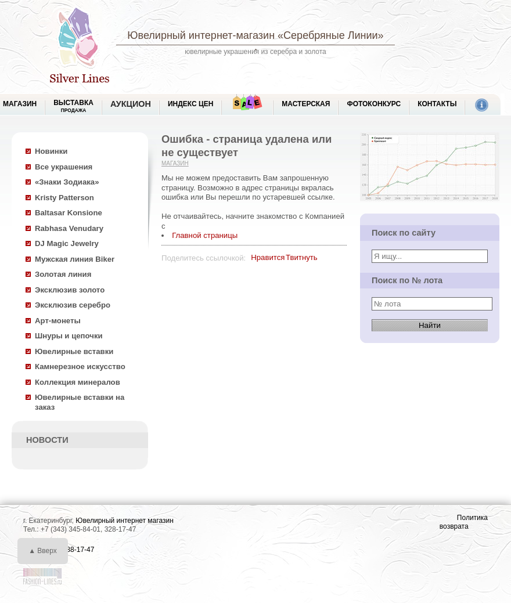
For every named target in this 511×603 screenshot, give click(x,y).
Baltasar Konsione (68, 212)
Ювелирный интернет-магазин (201, 35)
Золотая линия (63, 274)
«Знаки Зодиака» (67, 182)
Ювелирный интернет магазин (124, 521)
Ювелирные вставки (74, 351)
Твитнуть (302, 257)
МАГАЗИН (20, 104)
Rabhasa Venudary (69, 228)
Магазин (175, 163)
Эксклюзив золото (70, 290)
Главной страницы (204, 235)
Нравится (268, 257)
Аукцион (130, 104)
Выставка (73, 106)
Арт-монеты (58, 320)
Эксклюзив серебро (72, 305)
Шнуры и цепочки (69, 335)
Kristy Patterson (64, 197)
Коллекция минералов (77, 382)
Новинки (51, 151)
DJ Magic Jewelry (67, 243)
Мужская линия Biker (74, 259)
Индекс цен (190, 104)
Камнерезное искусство (80, 366)
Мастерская (306, 104)
